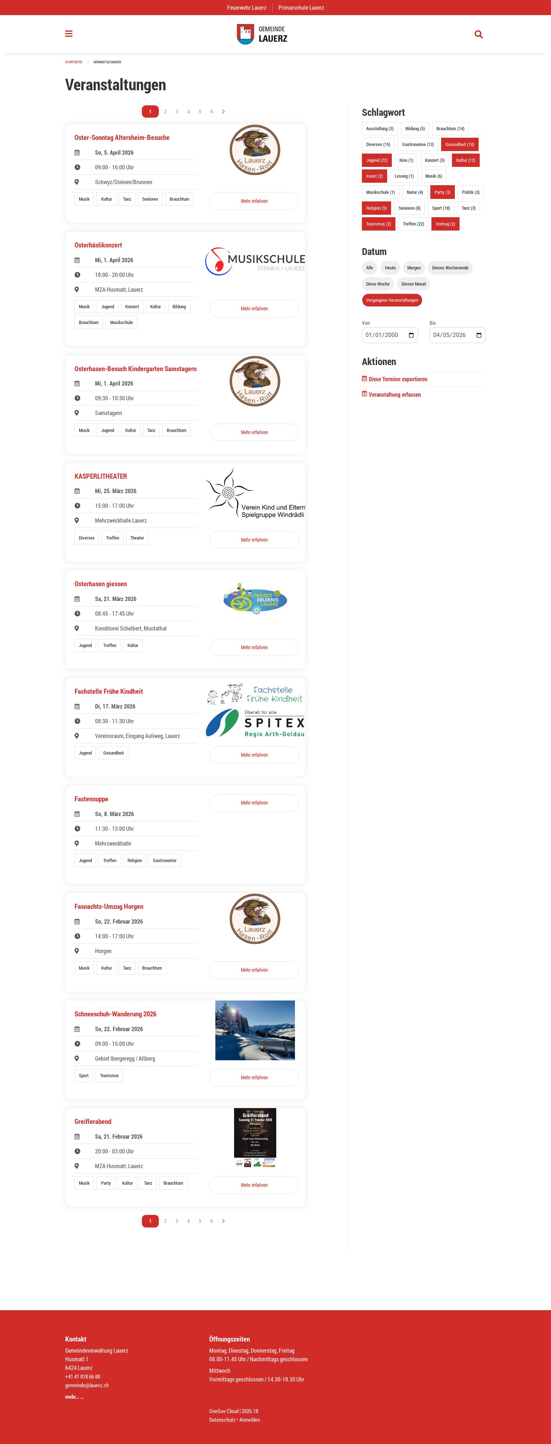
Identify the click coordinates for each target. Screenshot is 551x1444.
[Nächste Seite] (223, 115)
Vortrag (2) (445, 227)
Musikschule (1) (380, 195)
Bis (433, 326)
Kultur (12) (465, 164)
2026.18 (253, 1411)
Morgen (414, 271)
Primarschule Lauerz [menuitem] (304, 7)
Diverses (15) (378, 148)
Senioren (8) (410, 211)
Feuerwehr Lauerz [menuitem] (249, 7)
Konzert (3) (435, 164)
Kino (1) (406, 164)
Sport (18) (441, 211)
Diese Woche (378, 287)
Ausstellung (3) (380, 132)
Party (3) (443, 195)
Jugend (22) (377, 164)
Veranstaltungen (110, 65)
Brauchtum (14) (450, 132)
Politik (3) (471, 195)
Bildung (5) (415, 132)
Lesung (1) (404, 179)
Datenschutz (223, 1419)
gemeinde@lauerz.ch (88, 1385)
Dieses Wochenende (450, 271)
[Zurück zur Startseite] (275, 36)
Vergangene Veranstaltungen (392, 303)
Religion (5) (376, 211)
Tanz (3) (469, 211)
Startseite (74, 65)
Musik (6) (433, 179)
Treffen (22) (413, 227)
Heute (390, 271)
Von (366, 326)
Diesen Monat (414, 287)
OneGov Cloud (225, 1411)
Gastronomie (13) (418, 148)
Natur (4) (415, 195)
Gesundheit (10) (459, 148)
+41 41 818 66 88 (84, 1376)
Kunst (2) (374, 179)
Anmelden (252, 1419)
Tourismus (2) (378, 227)
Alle (369, 271)
